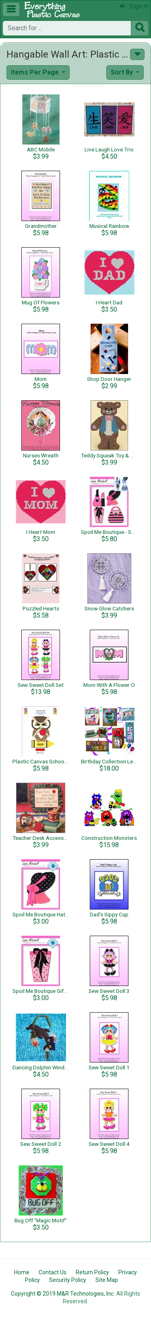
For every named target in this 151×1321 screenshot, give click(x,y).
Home (21, 1272)
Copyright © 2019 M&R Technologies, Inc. (63, 1293)
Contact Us (52, 1272)
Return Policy (92, 1272)
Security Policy (67, 1280)
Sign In (134, 6)
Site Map (106, 1280)
